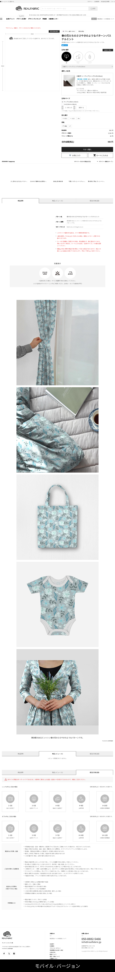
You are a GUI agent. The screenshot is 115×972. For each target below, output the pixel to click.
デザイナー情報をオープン (106, 161)
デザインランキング (34, 19)
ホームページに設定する (8, 1)
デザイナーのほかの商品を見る (82, 161)
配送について (53, 954)
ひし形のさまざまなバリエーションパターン (23, 181)
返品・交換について (55, 956)
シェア (64, 45)
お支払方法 (52, 952)
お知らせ (94, 19)
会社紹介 (52, 944)
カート (113, 1)
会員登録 (96, 1)
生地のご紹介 (107, 50)
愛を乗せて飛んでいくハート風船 (97, 181)
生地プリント (10, 19)
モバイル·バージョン (57, 965)
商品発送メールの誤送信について (105, 19)
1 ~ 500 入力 (68, 108)
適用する (81, 108)
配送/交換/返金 (94, 201)
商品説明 (20, 201)
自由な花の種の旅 (58, 181)
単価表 (44, 19)
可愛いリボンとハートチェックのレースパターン (82, 181)
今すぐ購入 (87, 149)
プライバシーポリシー (55, 948)
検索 (93, 8)
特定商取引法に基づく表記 (56, 950)
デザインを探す (21, 19)
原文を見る (81, 31)
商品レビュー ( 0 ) (57, 201)
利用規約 (52, 946)
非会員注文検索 (105, 1)
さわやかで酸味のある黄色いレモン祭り (41, 181)
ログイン (90, 1)
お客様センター (53, 19)
